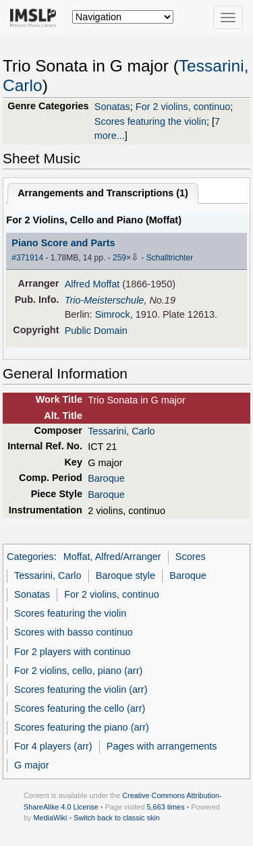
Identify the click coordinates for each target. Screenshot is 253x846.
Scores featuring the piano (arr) (81, 727)
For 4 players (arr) (53, 746)
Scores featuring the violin (150, 121)
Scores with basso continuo (73, 632)
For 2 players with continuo (72, 651)
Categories (30, 556)
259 (119, 257)
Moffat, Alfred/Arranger (112, 556)
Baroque (106, 478)
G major (31, 765)
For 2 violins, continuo (183, 106)
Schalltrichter (169, 257)
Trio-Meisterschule (104, 300)
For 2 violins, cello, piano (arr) (78, 670)
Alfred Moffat (92, 284)
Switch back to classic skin (117, 818)
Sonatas (112, 106)
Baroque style (125, 575)
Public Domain (96, 330)
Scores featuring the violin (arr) (80, 689)
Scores (190, 556)
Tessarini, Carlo (121, 431)
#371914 (27, 257)
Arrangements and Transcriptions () (103, 193)
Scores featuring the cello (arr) (79, 708)
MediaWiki (50, 818)
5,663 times (166, 807)
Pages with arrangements (162, 746)
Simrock (112, 314)
